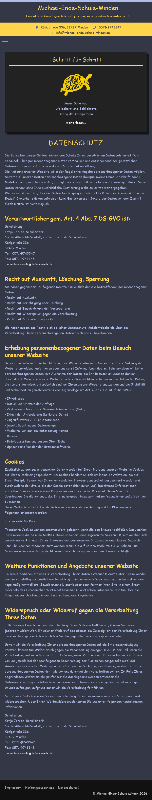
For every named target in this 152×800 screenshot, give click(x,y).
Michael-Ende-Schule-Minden (78, 8)
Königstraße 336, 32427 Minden (64, 27)
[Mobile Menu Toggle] (5, 40)
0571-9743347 (110, 27)
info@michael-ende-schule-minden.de (83, 32)
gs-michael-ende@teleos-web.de (28, 264)
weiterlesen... (76, 122)
